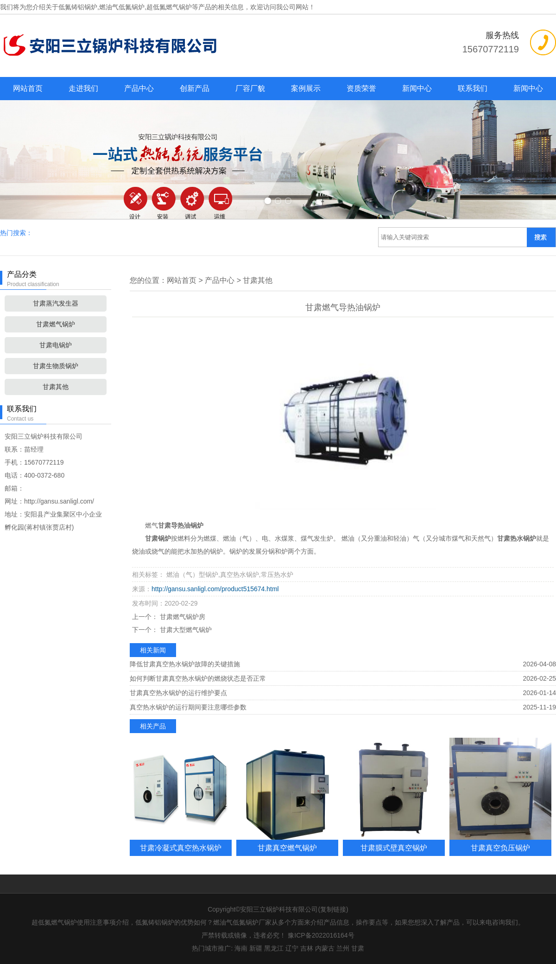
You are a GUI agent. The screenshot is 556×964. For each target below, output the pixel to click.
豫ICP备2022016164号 (321, 935)
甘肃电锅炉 (55, 345)
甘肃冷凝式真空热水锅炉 (180, 847)
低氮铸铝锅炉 (77, 7)
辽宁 (291, 948)
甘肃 (357, 948)
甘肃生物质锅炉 (55, 366)
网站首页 (28, 88)
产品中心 (139, 88)
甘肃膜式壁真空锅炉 (393, 847)
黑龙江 (274, 948)
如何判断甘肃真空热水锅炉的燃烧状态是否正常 (198, 678)
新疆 (255, 948)
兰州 (342, 948)
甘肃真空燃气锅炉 (287, 847)
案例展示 (306, 88)
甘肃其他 (56, 386)
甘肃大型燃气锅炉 (185, 629)
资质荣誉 (361, 88)
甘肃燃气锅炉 (55, 324)
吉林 (306, 948)
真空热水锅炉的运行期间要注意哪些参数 (188, 707)
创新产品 (194, 88)
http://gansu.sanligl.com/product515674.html (215, 589)
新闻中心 (417, 88)
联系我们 (472, 88)
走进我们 (83, 88)
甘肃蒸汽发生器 (55, 303)
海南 (240, 948)
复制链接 (333, 909)
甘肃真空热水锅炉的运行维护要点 (178, 692)
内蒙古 (325, 948)
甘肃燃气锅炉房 (181, 616)
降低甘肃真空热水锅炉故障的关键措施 (185, 664)
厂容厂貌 (250, 88)
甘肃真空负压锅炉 (500, 847)
